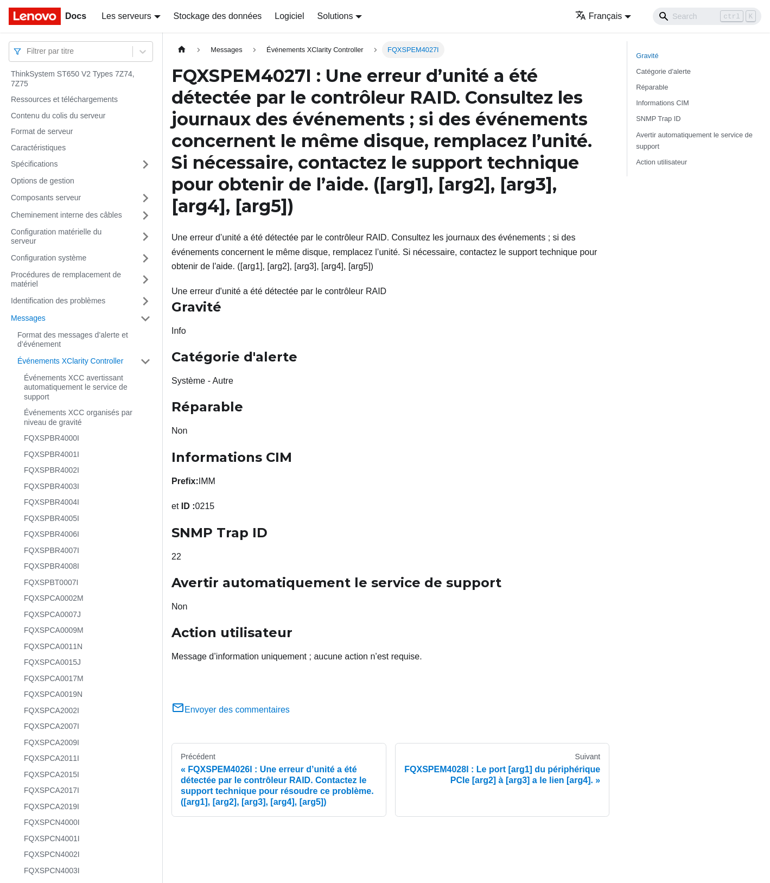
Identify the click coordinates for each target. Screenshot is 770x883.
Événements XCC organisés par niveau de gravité (78, 417)
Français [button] (598, 16)
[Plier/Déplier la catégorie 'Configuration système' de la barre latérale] (145, 258)
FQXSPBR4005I (51, 518)
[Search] (707, 16)
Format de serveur (42, 131)
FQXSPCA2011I (51, 758)
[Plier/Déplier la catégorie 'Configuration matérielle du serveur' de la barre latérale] (145, 237)
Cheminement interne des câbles (66, 215)
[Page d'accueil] (181, 49)
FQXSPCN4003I (52, 870)
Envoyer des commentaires (230, 709)
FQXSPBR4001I (51, 454)
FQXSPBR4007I (51, 550)
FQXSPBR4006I (51, 534)
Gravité (647, 56)
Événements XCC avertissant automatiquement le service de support (76, 387)
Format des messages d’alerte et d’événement (72, 340)
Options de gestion (42, 180)
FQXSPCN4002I (52, 854)
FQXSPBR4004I (51, 502)
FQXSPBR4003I (51, 486)
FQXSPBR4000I (51, 438)
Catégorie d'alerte (663, 71)
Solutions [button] (335, 16)
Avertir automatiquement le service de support (694, 140)
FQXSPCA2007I (51, 726)
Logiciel (289, 16)
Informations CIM (662, 103)
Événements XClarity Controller (70, 361)
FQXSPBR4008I (51, 566)
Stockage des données (218, 16)
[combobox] (28, 51)
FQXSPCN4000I (52, 822)
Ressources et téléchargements (64, 99)
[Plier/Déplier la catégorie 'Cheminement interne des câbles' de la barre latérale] (145, 215)
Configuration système (48, 257)
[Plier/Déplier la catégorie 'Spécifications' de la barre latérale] (145, 164)
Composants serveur (46, 197)
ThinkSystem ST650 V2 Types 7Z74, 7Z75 (73, 78)
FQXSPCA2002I (51, 710)
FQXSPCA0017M (54, 678)
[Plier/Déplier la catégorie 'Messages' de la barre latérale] (145, 318)
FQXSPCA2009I (51, 742)
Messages (28, 318)
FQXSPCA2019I (51, 806)
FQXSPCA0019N (53, 694)
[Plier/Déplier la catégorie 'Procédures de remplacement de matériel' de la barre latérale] (145, 280)
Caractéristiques (38, 147)
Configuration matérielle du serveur (56, 236)
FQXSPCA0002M (54, 598)
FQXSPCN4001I (52, 838)
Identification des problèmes (58, 300)
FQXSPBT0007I (51, 582)
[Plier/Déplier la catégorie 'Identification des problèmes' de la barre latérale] (145, 301)
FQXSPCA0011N (53, 646)
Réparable (652, 87)
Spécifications (34, 164)
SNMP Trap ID (658, 119)
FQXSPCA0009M (54, 630)
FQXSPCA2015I (51, 774)
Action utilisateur (661, 162)
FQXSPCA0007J (52, 614)
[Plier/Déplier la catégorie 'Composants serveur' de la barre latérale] (145, 198)
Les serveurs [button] (126, 16)
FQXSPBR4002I (51, 470)
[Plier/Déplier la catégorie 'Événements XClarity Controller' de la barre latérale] (145, 361)
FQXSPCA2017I (51, 790)
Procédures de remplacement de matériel (66, 279)
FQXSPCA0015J (52, 662)
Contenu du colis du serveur (58, 115)
